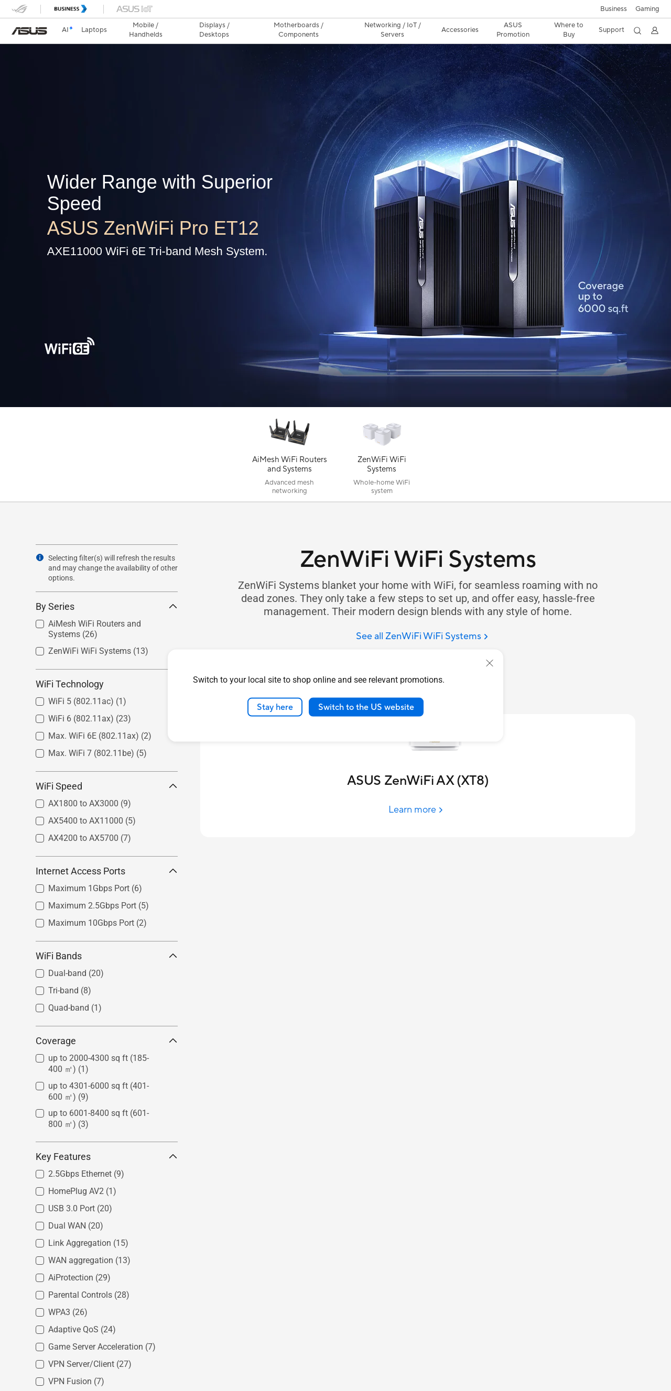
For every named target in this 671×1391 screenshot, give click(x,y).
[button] (647, 9)
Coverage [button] (107, 1040)
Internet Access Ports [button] (107, 871)
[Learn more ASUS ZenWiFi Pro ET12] (335, 404)
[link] (29, 31)
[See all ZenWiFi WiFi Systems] (422, 637)
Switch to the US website (366, 707)
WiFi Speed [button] (107, 786)
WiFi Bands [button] (107, 955)
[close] (489, 663)
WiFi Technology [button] (107, 683)
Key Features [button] (107, 1156)
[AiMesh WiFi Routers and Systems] (289, 456)
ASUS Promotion (512, 30)
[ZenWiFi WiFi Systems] (382, 456)
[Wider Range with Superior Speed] (188, 193)
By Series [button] (107, 606)
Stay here (275, 707)
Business (613, 9)
